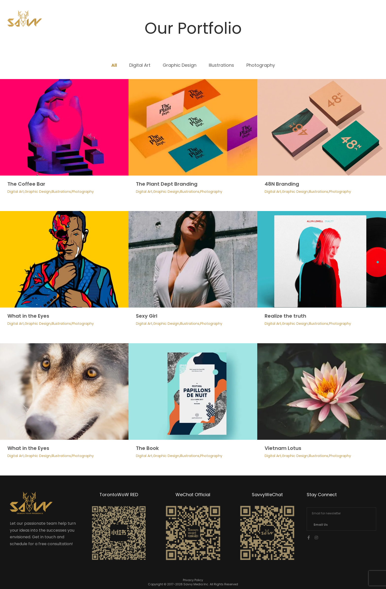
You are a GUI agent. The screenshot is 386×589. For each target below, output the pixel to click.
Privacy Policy (193, 580)
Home (268, 20)
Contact (329, 20)
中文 (355, 20)
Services (297, 20)
